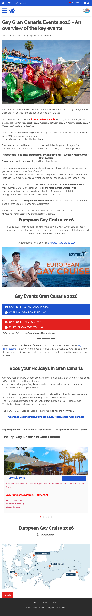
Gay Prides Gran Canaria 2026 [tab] (27, 307)
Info (74, 478)
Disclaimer (53, 602)
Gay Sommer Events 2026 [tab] (23, 322)
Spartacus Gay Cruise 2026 (62, 242)
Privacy (44, 602)
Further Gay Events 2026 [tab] (24, 327)
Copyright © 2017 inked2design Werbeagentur (46, 608)
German (75, 3)
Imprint (36, 602)
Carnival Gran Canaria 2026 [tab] (25, 312)
